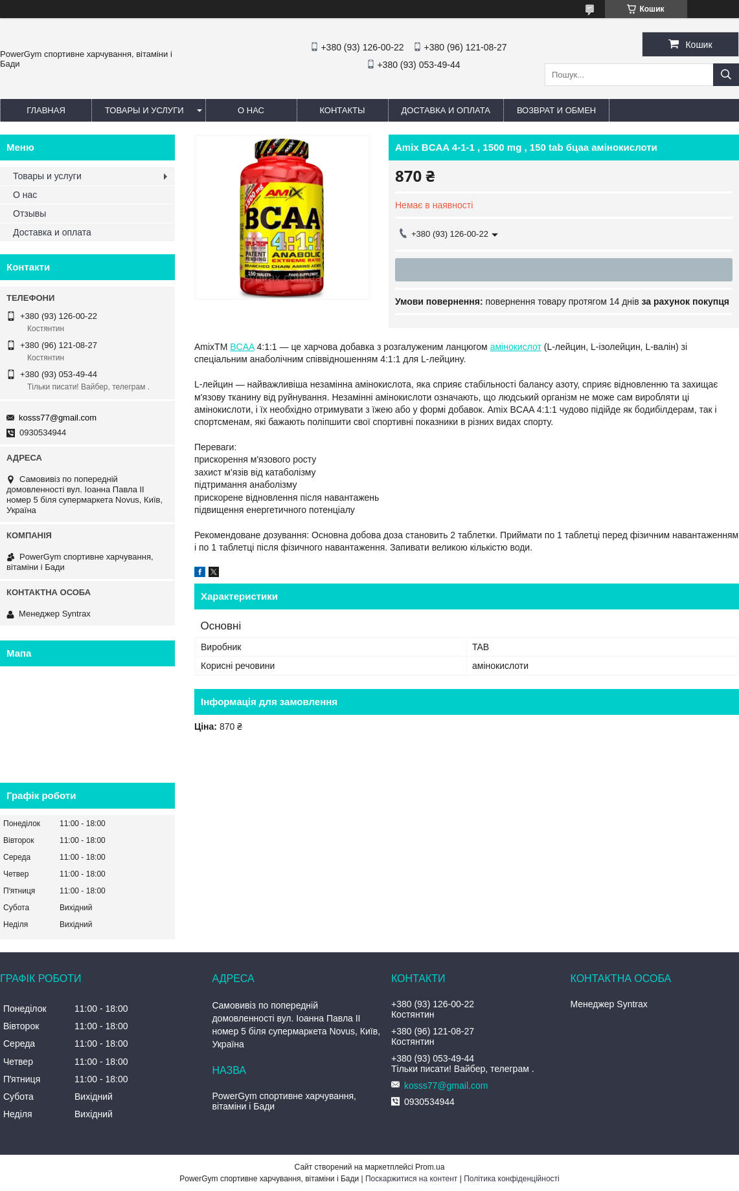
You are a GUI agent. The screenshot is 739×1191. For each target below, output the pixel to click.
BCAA (242, 347)
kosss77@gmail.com (58, 417)
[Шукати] (726, 74)
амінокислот (515, 347)
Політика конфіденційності (512, 1178)
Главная (46, 110)
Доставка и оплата (446, 110)
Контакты (342, 110)
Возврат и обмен (556, 110)
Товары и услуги (144, 110)
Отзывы (29, 213)
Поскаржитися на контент (411, 1178)
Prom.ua (429, 1167)
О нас (251, 110)
